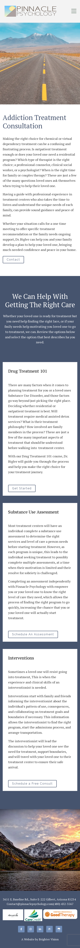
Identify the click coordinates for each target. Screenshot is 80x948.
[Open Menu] (73, 11)
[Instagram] (30, 929)
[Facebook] (21, 929)
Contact (13, 259)
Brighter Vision (49, 939)
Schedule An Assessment (33, 634)
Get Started (22, 488)
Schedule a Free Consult (32, 783)
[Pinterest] (49, 929)
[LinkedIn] (40, 929)
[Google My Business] (59, 929)
